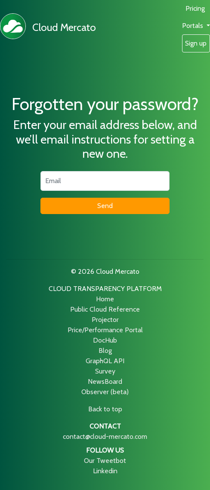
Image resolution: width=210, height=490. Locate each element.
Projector (105, 319)
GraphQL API (105, 361)
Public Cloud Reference (105, 309)
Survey (105, 371)
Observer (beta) (105, 392)
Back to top (105, 409)
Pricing (195, 8)
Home (105, 299)
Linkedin (105, 471)
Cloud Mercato (64, 27)
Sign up (196, 43)
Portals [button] (193, 25)
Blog (105, 350)
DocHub (105, 340)
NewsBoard (105, 381)
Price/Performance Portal (105, 330)
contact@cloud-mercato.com (105, 436)
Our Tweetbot (105, 460)
